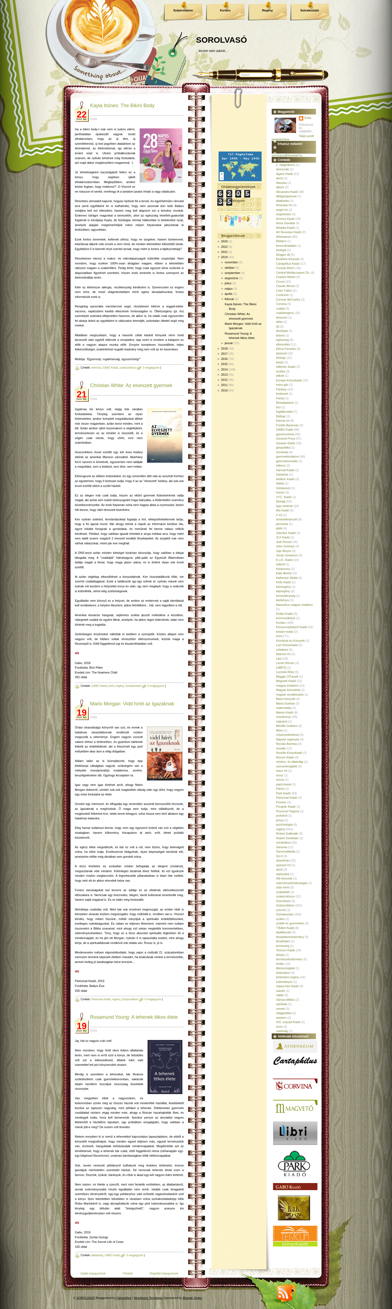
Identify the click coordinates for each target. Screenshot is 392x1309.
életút (279, 362)
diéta (279, 321)
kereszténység (285, 595)
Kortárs (225, 10)
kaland (280, 564)
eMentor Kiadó (286, 366)
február (229, 299)
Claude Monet (285, 286)
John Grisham (285, 546)
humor (280, 492)
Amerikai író (284, 205)
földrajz (281, 416)
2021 (224, 252)
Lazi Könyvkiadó (287, 645)
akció (279, 178)
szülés (280, 919)
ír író (279, 515)
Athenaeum (283, 236)
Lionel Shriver (285, 663)
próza (280, 820)
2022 (224, 246)
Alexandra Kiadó (287, 191)
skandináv (283, 860)
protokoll (281, 815)
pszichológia (284, 824)
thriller (280, 963)
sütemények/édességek (292, 883)
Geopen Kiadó (285, 443)
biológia (281, 250)
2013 (224, 374)
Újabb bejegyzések (93, 1273)
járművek (282, 524)
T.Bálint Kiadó (285, 928)
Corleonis (282, 295)
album (280, 187)
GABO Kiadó (110, 367)
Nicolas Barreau (286, 743)
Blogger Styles (192, 1297)
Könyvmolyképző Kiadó (291, 627)
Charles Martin (286, 277)
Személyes (283, 901)
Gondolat (282, 452)
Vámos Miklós (285, 999)
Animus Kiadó (285, 218)
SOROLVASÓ (221, 39)
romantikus (283, 842)
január (229, 343)
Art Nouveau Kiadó (288, 232)
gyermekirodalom (287, 456)
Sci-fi (279, 856)
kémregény (283, 586)
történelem (283, 972)
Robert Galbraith (287, 833)
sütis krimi (282, 887)
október (230, 267)
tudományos (284, 981)
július (228, 283)
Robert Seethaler (287, 838)
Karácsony (283, 568)
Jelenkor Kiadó (286, 533)
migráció (281, 721)
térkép (280, 954)
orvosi (280, 779)
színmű (281, 910)
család (280, 308)
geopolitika (283, 447)
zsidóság (282, 1031)
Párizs (280, 788)
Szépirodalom (183, 10)
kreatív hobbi (284, 631)
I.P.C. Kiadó (284, 497)
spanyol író (283, 865)
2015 (224, 364)
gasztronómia (285, 434)
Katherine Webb (287, 577)
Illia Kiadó (282, 510)
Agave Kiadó (284, 173)
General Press (285, 438)
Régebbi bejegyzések (164, 1273)
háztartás (282, 474)
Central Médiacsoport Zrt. (293, 272)
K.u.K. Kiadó (284, 559)
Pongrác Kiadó (286, 806)
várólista (281, 1004)
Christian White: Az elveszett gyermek (131, 385)
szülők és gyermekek (290, 923)
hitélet (280, 483)
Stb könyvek (284, 878)
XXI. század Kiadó (288, 1022)
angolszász (283, 214)
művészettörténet (287, 734)
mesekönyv (283, 716)
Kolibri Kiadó (284, 613)
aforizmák (282, 169)
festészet (282, 393)
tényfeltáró (283, 941)
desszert (281, 317)
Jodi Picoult (283, 542)
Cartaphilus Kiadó (288, 263)
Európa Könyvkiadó (289, 380)
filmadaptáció (285, 402)
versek (280, 1008)
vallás (280, 995)
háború (280, 465)
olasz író (281, 770)
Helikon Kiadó (285, 479)
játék (279, 528)
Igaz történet (284, 506)
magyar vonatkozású (290, 694)
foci (278, 407)
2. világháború (285, 164)
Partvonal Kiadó (101, 999)
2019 (224, 257)
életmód (96, 367)
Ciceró (280, 281)
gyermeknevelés (287, 461)
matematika (284, 707)
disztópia (282, 330)
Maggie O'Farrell (287, 676)
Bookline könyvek (287, 259)
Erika (307, 117)
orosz (279, 775)
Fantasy (281, 389)
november (231, 262)
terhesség (282, 945)
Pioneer (281, 802)
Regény (267, 10)
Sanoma (281, 847)
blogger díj (283, 254)
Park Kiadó (283, 793)
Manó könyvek (285, 698)
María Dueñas (285, 703)
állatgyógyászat (286, 196)
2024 (224, 241)
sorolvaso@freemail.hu (287, 155)
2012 (224, 379)
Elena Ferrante (286, 348)
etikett (280, 375)
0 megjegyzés (151, 367)
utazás (280, 990)
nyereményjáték (286, 766)
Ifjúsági (281, 501)
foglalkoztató (284, 411)
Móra (279, 730)
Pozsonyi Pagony (287, 811)
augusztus (231, 278)
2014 (224, 369)
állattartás (97, 1255)
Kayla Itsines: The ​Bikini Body (122, 105)
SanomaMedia (285, 851)
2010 (224, 390)
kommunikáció (285, 618)
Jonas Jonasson (287, 555)
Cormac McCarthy (288, 299)
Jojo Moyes (283, 550)
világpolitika (284, 1013)
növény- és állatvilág (289, 761)
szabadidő (283, 892)
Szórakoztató (309, 10)
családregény (285, 312)
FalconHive (124, 1297)
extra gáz (282, 384)
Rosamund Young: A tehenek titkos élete (134, 1017)
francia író (282, 420)
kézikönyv (282, 600)
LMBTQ (281, 667)
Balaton (281, 241)
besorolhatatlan (286, 245)
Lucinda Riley (285, 672)
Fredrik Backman (287, 425)
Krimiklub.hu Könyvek (290, 640)
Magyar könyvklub (288, 689)
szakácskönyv (128, 367)
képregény (283, 591)
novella (281, 748)
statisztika (282, 874)
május (228, 288)
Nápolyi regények (287, 739)
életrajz (281, 357)
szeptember (232, 272)
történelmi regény (287, 977)
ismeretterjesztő (286, 519)
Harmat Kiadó (285, 470)
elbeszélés (283, 344)
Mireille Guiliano (286, 725)
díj (277, 326)
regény (120, 685)
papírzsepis (283, 784)
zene (279, 1026)
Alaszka (281, 182)
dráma (280, 335)
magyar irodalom (287, 685)
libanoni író (283, 654)
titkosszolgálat (285, 968)
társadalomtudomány (290, 936)
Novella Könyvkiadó (289, 752)
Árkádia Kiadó (285, 227)
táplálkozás (283, 932)
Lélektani (282, 649)
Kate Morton (284, 573)
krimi (111, 685)
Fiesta (280, 398)
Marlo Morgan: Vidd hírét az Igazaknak (132, 703)
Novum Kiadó (285, 757)
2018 (224, 348)
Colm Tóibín (284, 290)
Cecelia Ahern (285, 268)
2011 (224, 385)
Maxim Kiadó (284, 712)
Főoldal (128, 1273)
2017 (224, 353)
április (228, 293)
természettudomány (289, 959)
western (281, 1017)
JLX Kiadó (283, 537)
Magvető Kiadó (286, 681)
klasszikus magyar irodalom (294, 604)
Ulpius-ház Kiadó (287, 986)
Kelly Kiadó (283, 582)
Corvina (281, 303)
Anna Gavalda (285, 223)
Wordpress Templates (148, 1297)
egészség (282, 339)
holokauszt (283, 488)
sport (279, 869)
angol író (282, 209)
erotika (280, 371)
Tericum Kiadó (285, 950)
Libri (279, 658)
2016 (224, 358)
